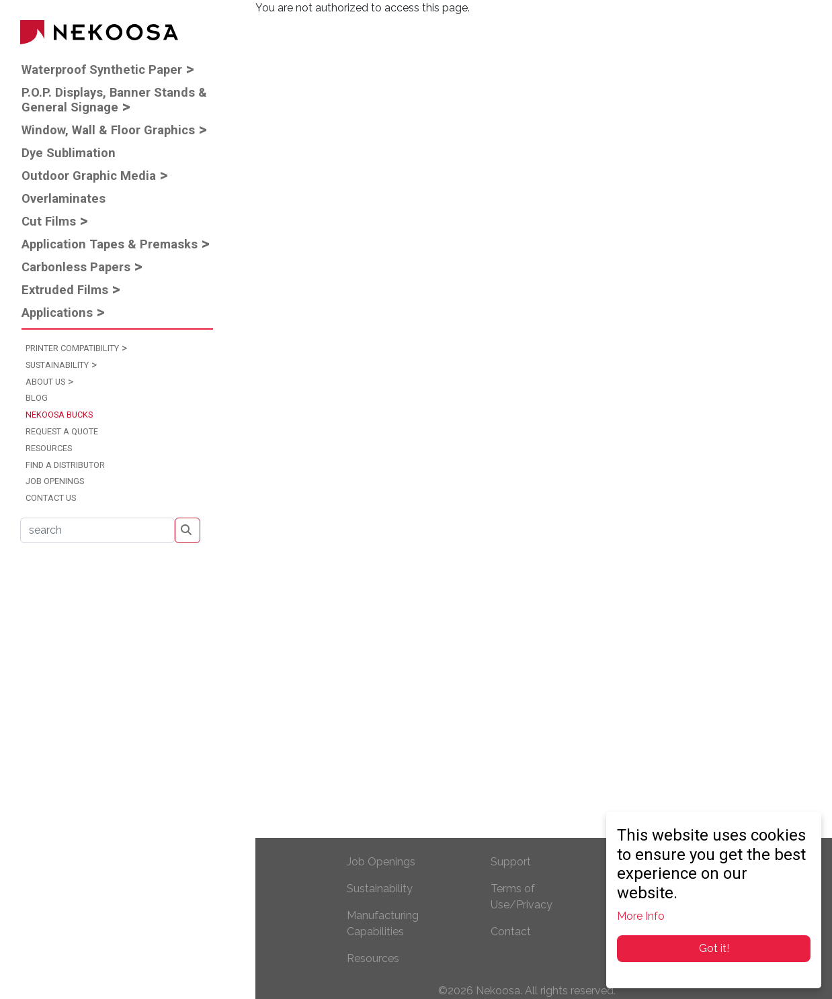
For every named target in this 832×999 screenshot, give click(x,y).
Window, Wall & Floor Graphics (108, 130)
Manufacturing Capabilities (383, 923)
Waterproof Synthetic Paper (102, 69)
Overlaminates (64, 198)
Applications (57, 312)
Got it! (714, 948)
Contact (511, 931)
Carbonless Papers (76, 267)
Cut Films (49, 221)
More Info (641, 916)
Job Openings (55, 481)
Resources (49, 448)
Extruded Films (65, 290)
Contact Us (51, 498)
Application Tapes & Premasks (110, 244)
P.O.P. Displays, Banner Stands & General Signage (114, 99)
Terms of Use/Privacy (521, 896)
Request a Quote (62, 431)
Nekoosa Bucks (59, 415)
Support (511, 861)
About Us (45, 382)
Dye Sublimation (69, 153)
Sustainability (57, 365)
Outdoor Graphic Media (89, 176)
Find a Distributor (65, 465)
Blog (37, 398)
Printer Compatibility (72, 348)
